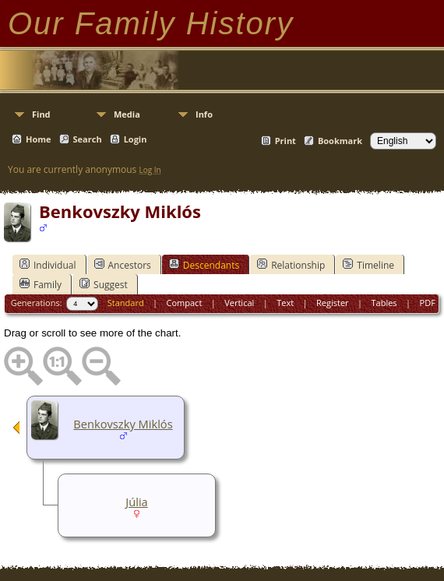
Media (127, 114)
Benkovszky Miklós (122, 423)
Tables (384, 302)
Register (332, 302)
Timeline (368, 265)
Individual (47, 265)
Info (204, 114)
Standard (125, 302)
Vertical (239, 302)
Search (87, 139)
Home (38, 139)
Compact (185, 302)
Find (41, 114)
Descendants (204, 265)
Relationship (291, 265)
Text (285, 302)
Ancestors (122, 265)
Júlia (136, 501)
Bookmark (340, 140)
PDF (427, 302)
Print (285, 140)
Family (40, 284)
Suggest (103, 284)
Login (135, 139)
